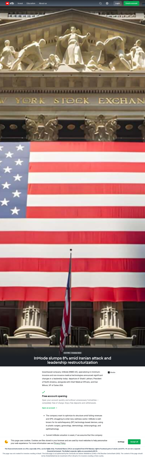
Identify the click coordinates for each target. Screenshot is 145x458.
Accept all (134, 442)
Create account (131, 3)
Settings (121, 442)
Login (117, 3)
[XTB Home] (10, 3)
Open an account (49, 408)
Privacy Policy (60, 443)
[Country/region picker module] (107, 3)
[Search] (100, 3)
